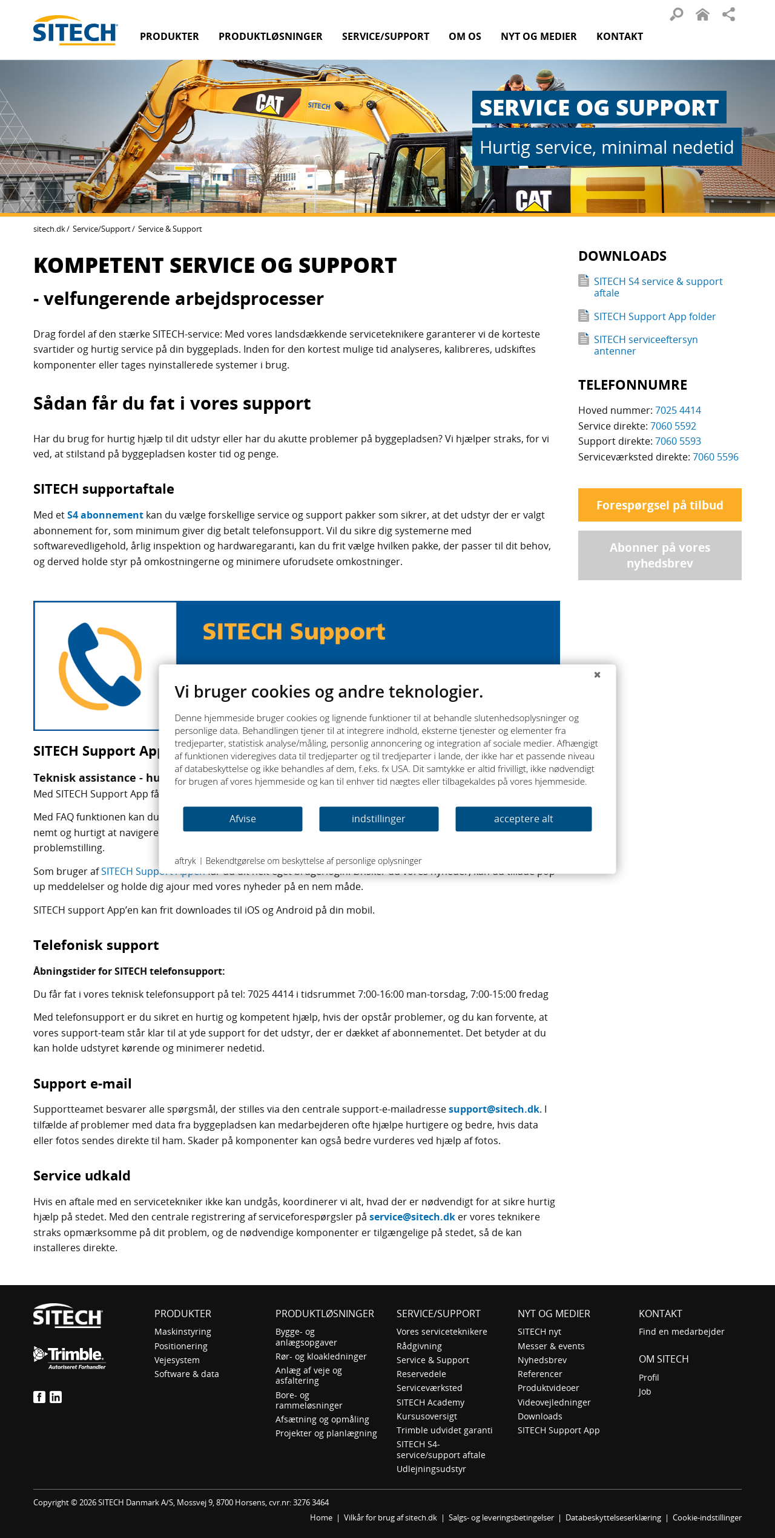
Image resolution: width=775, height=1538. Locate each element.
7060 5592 (673, 426)
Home (321, 1517)
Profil (649, 1377)
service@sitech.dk (412, 1216)
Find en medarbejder (682, 1331)
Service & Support (433, 1360)
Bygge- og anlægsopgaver (306, 1336)
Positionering (181, 1346)
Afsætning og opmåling (322, 1419)
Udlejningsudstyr (431, 1468)
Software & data (186, 1373)
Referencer (540, 1373)
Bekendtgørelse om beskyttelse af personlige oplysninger (313, 860)
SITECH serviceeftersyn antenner (646, 345)
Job (645, 1391)
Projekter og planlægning (326, 1433)
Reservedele (421, 1373)
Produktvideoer (548, 1387)
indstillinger (379, 818)
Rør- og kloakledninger (321, 1356)
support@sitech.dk (494, 1109)
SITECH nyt (539, 1331)
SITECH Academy (430, 1402)
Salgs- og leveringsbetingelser (501, 1517)
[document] (388, 743)
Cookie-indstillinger (707, 1517)
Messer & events (551, 1346)
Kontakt (619, 36)
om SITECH (664, 1359)
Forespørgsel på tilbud (660, 505)
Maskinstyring (182, 1331)
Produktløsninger (324, 1313)
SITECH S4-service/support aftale (441, 1449)
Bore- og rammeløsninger (309, 1400)
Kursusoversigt (427, 1416)
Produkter (169, 36)
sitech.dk (49, 228)
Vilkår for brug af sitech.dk (390, 1517)
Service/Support (102, 228)
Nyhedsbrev (542, 1360)
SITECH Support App (559, 1430)
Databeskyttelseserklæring (613, 1517)
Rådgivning (419, 1346)
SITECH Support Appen (153, 871)
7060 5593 (678, 441)
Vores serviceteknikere (442, 1331)
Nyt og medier (554, 1313)
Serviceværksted (430, 1387)
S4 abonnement (105, 515)
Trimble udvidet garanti (445, 1430)
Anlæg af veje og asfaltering (308, 1375)
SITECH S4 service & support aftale (658, 287)
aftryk (185, 860)
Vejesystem (177, 1360)
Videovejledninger (554, 1402)
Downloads (540, 1416)
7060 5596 (716, 456)
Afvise (242, 818)
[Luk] (598, 674)
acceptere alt (523, 818)
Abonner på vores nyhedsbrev (660, 555)
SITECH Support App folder (655, 316)
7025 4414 (678, 410)
